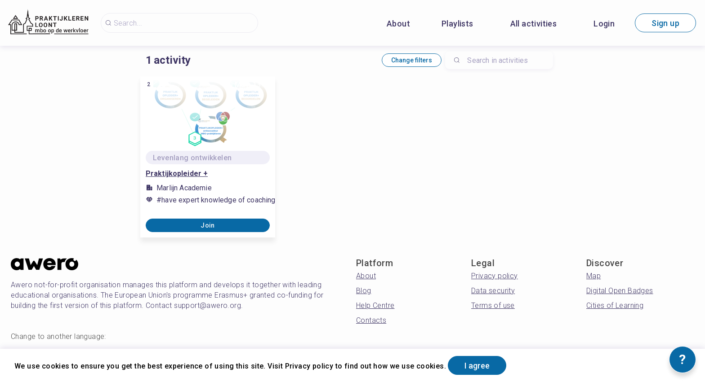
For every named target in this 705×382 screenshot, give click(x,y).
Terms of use (493, 305)
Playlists (457, 23)
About (398, 23)
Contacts (371, 320)
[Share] (262, 132)
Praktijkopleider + (177, 173)
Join (208, 225)
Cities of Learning (614, 305)
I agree (477, 365)
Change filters (411, 60)
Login (604, 23)
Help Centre (375, 305)
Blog (363, 290)
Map (593, 276)
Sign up (665, 23)
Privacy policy (494, 276)
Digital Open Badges (619, 290)
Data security (493, 290)
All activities (533, 23)
